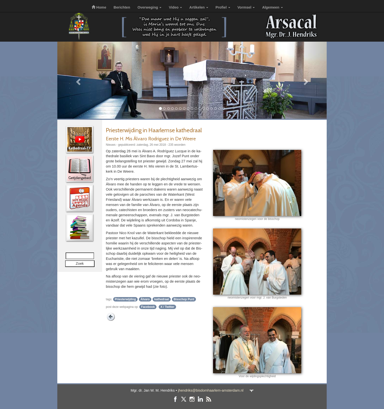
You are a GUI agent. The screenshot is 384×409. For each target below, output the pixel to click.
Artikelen (198, 7)
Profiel (223, 7)
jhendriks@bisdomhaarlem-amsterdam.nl (210, 390)
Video (175, 7)
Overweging (149, 7)
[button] (77, 80)
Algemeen (272, 7)
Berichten (122, 7)
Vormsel (246, 7)
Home (99, 7)
